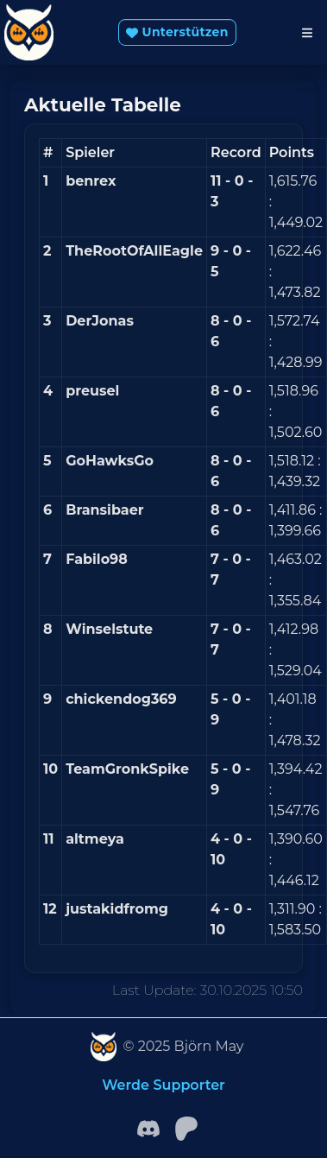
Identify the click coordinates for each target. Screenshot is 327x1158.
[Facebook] (148, 1127)
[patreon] (186, 1127)
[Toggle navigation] (307, 33)
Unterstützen (177, 32)
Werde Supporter (163, 1085)
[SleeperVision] (103, 1046)
